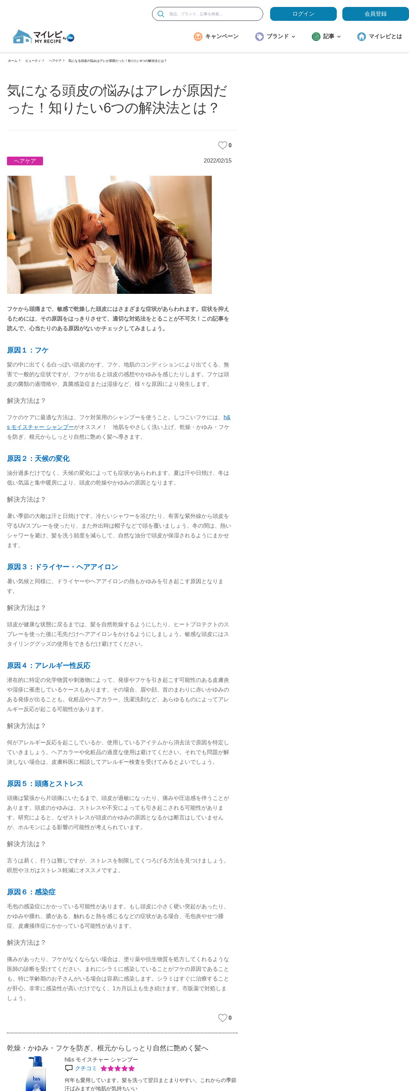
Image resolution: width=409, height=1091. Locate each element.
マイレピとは (385, 36)
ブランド (281, 36)
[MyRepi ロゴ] (43, 36)
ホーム (12, 61)
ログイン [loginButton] (303, 14)
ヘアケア (55, 61)
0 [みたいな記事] (225, 145)
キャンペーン (222, 36)
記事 (332, 36)
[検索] (161, 14)
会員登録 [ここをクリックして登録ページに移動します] (376, 14)
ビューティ (33, 61)
